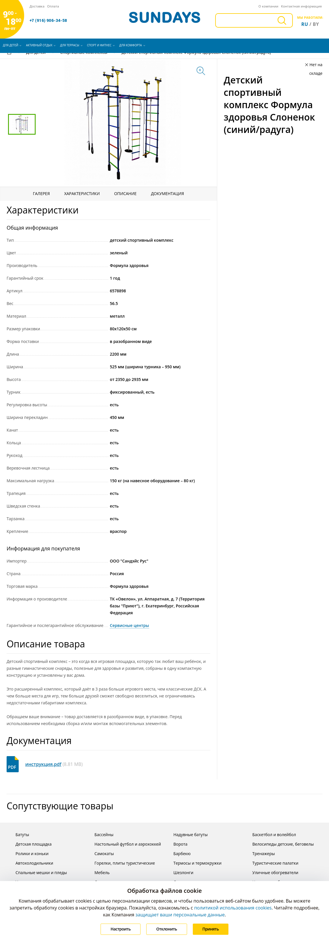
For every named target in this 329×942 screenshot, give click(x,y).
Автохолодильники (30, 863)
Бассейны (99, 834)
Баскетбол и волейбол (269, 834)
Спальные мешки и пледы (37, 872)
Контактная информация (301, 6)
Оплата (53, 6)
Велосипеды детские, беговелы (278, 844)
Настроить (120, 929)
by (316, 24)
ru (304, 24)
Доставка (37, 6)
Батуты (18, 834)
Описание (125, 193)
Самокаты (100, 853)
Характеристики (82, 193)
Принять (211, 929)
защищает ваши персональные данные (180, 915)
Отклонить (166, 929)
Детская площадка (29, 844)
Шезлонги (178, 872)
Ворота (175, 844)
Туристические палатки (270, 863)
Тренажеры (259, 853)
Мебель (98, 872)
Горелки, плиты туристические (120, 863)
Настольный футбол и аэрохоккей (123, 844)
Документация (167, 193)
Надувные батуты (185, 834)
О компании (268, 6)
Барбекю (177, 853)
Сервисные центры (129, 625)
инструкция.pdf (43, 764)
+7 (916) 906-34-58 (48, 20)
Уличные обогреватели (270, 872)
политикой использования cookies (233, 908)
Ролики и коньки (28, 853)
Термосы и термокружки (192, 863)
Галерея (41, 193)
